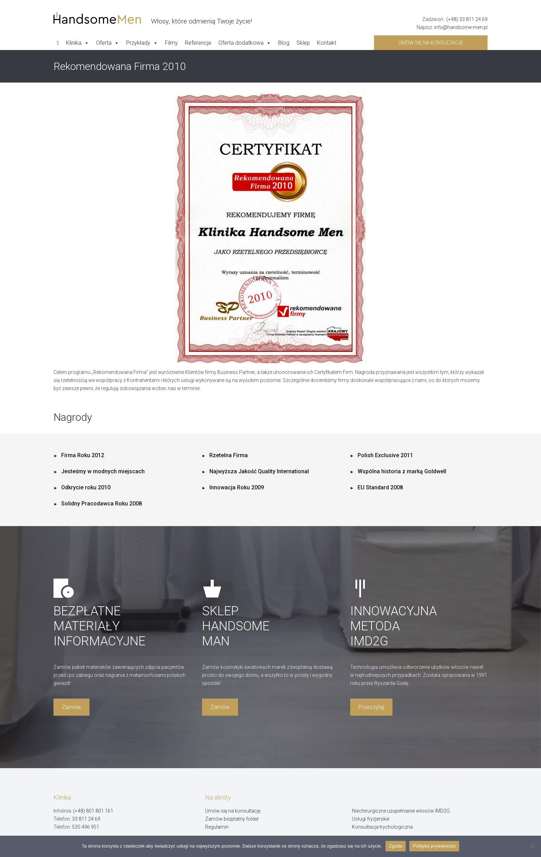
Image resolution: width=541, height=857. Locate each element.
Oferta (107, 43)
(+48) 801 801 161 (93, 811)
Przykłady (142, 43)
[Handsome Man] (152, 18)
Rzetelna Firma (228, 455)
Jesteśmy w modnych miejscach (103, 471)
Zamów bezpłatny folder (232, 819)
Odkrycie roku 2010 (85, 487)
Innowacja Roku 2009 (236, 487)
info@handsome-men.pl (461, 27)
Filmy (171, 43)
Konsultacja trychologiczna (382, 827)
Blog (283, 43)
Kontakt (326, 43)
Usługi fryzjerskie (370, 819)
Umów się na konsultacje (430, 42)
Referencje (198, 43)
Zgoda (395, 846)
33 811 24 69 (86, 819)
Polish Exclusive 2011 (385, 455)
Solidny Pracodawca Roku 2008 (101, 503)
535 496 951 (85, 827)
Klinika (77, 43)
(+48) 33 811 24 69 (467, 19)
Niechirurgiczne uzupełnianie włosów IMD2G (401, 811)
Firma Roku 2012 (82, 455)
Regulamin (217, 827)
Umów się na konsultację (232, 811)
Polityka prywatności (434, 846)
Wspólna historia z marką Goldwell (402, 471)
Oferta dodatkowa (244, 43)
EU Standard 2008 (380, 487)
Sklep (303, 43)
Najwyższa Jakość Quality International (259, 471)
